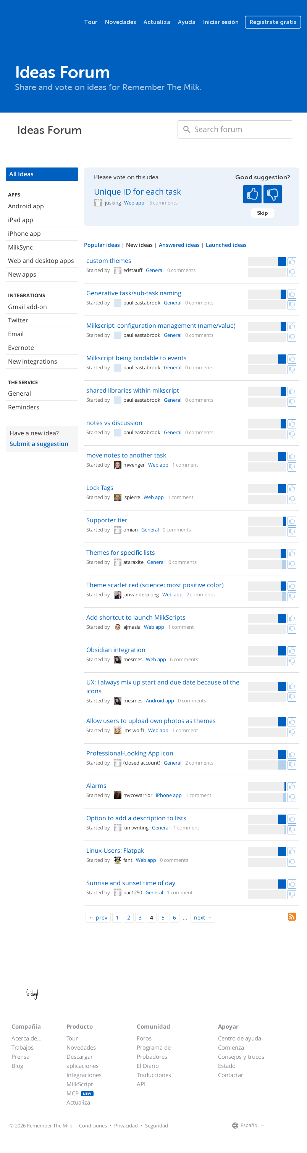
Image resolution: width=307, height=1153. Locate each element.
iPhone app (24, 233)
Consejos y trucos (241, 1056)
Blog (17, 1065)
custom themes (108, 260)
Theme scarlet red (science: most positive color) (155, 585)
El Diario (148, 1065)
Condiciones (93, 1125)
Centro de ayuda (239, 1038)
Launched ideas (226, 244)
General (19, 393)
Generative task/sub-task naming (133, 293)
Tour (90, 22)
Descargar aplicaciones (82, 1061)
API (141, 1084)
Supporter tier (107, 520)
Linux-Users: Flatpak (115, 850)
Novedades (120, 22)
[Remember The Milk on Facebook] (277, 1126)
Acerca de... (26, 1038)
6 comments (184, 659)
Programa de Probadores (154, 1051)
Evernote (21, 347)
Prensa (20, 1056)
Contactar (230, 1075)
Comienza (231, 1047)
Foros (144, 1038)
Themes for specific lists (120, 552)
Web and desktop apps (41, 260)
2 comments (200, 594)
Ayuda (187, 22)
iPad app (20, 220)
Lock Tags (99, 487)
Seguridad (156, 1125)
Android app (26, 206)
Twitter (18, 320)
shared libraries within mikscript (132, 390)
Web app (134, 203)
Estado (227, 1065)
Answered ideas (180, 244)
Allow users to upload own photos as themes (151, 721)
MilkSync (20, 247)
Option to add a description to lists (136, 818)
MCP (80, 1093)
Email (16, 334)
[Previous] (98, 918)
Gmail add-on (27, 307)
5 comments (163, 203)
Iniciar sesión (221, 22)
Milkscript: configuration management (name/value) (161, 325)
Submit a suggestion (39, 444)
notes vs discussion (114, 423)
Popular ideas (102, 244)
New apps (22, 274)
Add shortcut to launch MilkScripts (136, 617)
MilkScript (79, 1084)
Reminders (23, 407)
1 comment (185, 464)
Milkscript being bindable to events (136, 358)
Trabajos (22, 1047)
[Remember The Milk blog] (297, 1126)
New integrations (32, 361)
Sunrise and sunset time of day (130, 883)
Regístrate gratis (273, 22)
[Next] (203, 918)
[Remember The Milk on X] (288, 1126)
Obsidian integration (115, 650)
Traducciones (154, 1075)
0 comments (181, 270)
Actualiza (157, 22)
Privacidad (126, 1125)
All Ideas (21, 174)
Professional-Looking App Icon (129, 753)
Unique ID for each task (137, 191)
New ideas (140, 244)
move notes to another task (126, 455)
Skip (262, 213)
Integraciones (84, 1075)
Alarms (96, 785)
